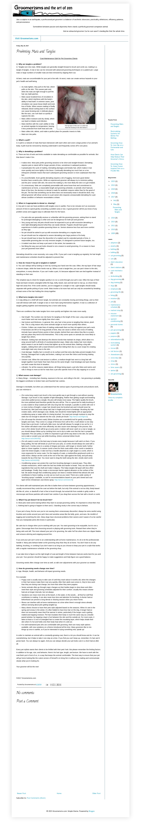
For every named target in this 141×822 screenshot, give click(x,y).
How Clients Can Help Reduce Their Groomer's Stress (117, 157)
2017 (113, 197)
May (115, 204)
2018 (113, 193)
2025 (113, 181)
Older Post (96, 793)
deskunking (115, 276)
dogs (112, 286)
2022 (113, 185)
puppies (113, 333)
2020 (113, 189)
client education (117, 262)
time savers (115, 367)
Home (59, 793)
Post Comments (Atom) (36, 798)
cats (112, 259)
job (112, 302)
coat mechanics (117, 271)
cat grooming (116, 256)
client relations (116, 268)
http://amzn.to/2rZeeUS (64, 480)
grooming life (116, 292)
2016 (113, 218)
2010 (113, 230)
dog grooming (116, 279)
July (114, 200)
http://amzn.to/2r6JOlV (30, 460)
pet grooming (116, 330)
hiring (113, 295)
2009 (113, 233)
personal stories (117, 325)
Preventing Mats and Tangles (117, 210)
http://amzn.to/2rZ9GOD (31, 438)
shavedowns (115, 355)
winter (113, 371)
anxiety (113, 246)
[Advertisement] (58, 773)
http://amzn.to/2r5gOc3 (78, 417)
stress (113, 364)
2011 (113, 226)
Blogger (91, 811)
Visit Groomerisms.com (26, 38)
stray (112, 361)
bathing (113, 249)
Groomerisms (116, 394)
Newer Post (21, 793)
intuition (114, 299)
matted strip (115, 310)
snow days (115, 358)
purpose (114, 336)
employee (114, 289)
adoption (114, 243)
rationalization (116, 340)
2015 (113, 222)
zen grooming (116, 374)
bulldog (113, 252)
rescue (113, 348)
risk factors (115, 351)
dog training (115, 283)
